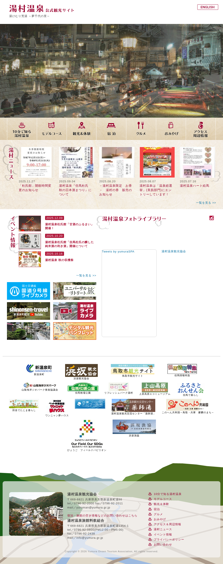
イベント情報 (163, 534)
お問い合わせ (163, 544)
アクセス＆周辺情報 (167, 524)
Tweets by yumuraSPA (118, 251)
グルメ (158, 514)
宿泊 (157, 509)
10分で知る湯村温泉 (168, 494)
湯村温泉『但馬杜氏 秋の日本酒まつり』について (75, 190)
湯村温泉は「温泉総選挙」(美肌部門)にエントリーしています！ (156, 190)
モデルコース (163, 499)
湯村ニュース (163, 529)
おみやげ (160, 519)
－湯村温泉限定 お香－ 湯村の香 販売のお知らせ (115, 190)
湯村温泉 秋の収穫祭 (59, 260)
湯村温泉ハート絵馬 (194, 185)
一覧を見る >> (206, 202)
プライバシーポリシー (169, 539)
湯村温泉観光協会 (174, 251)
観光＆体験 (161, 504)
